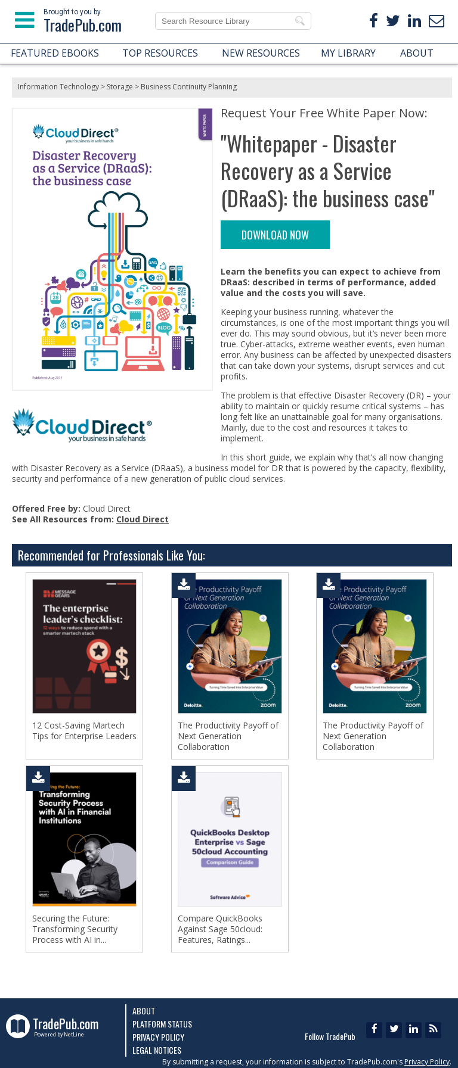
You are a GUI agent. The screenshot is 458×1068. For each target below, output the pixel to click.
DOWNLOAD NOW (275, 234)
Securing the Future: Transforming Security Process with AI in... (74, 929)
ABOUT (417, 53)
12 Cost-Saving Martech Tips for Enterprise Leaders (84, 731)
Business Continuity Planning (189, 87)
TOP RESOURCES (160, 53)
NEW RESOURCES (261, 53)
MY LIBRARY (348, 53)
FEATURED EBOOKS (55, 53)
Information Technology (58, 87)
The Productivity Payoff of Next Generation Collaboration (228, 736)
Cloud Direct (142, 519)
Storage (120, 87)
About (143, 1010)
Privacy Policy (158, 1036)
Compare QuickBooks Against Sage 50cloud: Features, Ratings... (220, 929)
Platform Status (162, 1023)
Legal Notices (156, 1050)
